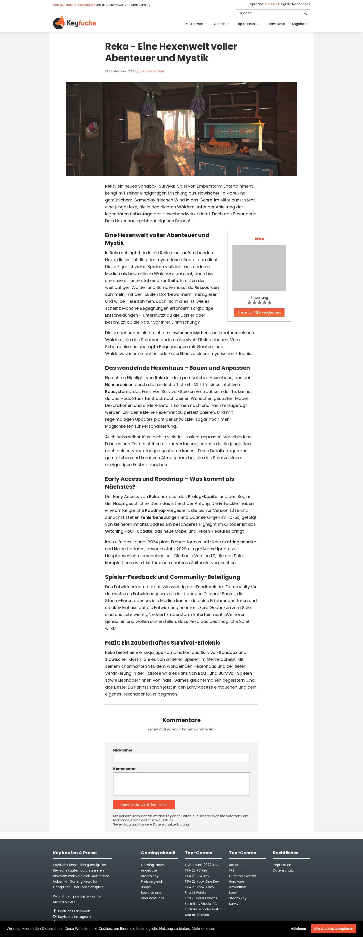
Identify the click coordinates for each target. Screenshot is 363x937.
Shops (146, 887)
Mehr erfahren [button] (203, 929)
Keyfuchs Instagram (72, 916)
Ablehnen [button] (298, 929)
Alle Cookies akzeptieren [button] (333, 929)
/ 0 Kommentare (150, 71)
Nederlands (301, 4)
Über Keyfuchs (152, 898)
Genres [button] (220, 24)
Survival (235, 903)
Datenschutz (283, 870)
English (285, 4)
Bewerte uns (151, 892)
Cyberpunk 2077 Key (201, 865)
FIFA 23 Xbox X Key (199, 887)
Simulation (237, 887)
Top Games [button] (246, 24)
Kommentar (124, 769)
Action (234, 865)
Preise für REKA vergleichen (259, 312)
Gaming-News (152, 865)
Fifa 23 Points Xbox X (201, 898)
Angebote (300, 24)
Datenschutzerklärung (171, 824)
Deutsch (271, 4)
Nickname (122, 750)
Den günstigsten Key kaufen (74, 5)
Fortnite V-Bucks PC (201, 903)
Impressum (282, 865)
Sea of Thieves (197, 914)
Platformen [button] (194, 24)
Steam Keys (275, 24)
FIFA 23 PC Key (196, 870)
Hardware (236, 881)
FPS (231, 870)
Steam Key (238, 898)
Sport (233, 892)
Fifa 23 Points (195, 892)
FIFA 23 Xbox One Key (202, 881)
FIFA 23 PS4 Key (197, 876)
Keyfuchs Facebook (71, 911)
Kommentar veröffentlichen (144, 804)
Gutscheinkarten (242, 876)
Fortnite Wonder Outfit (203, 909)
